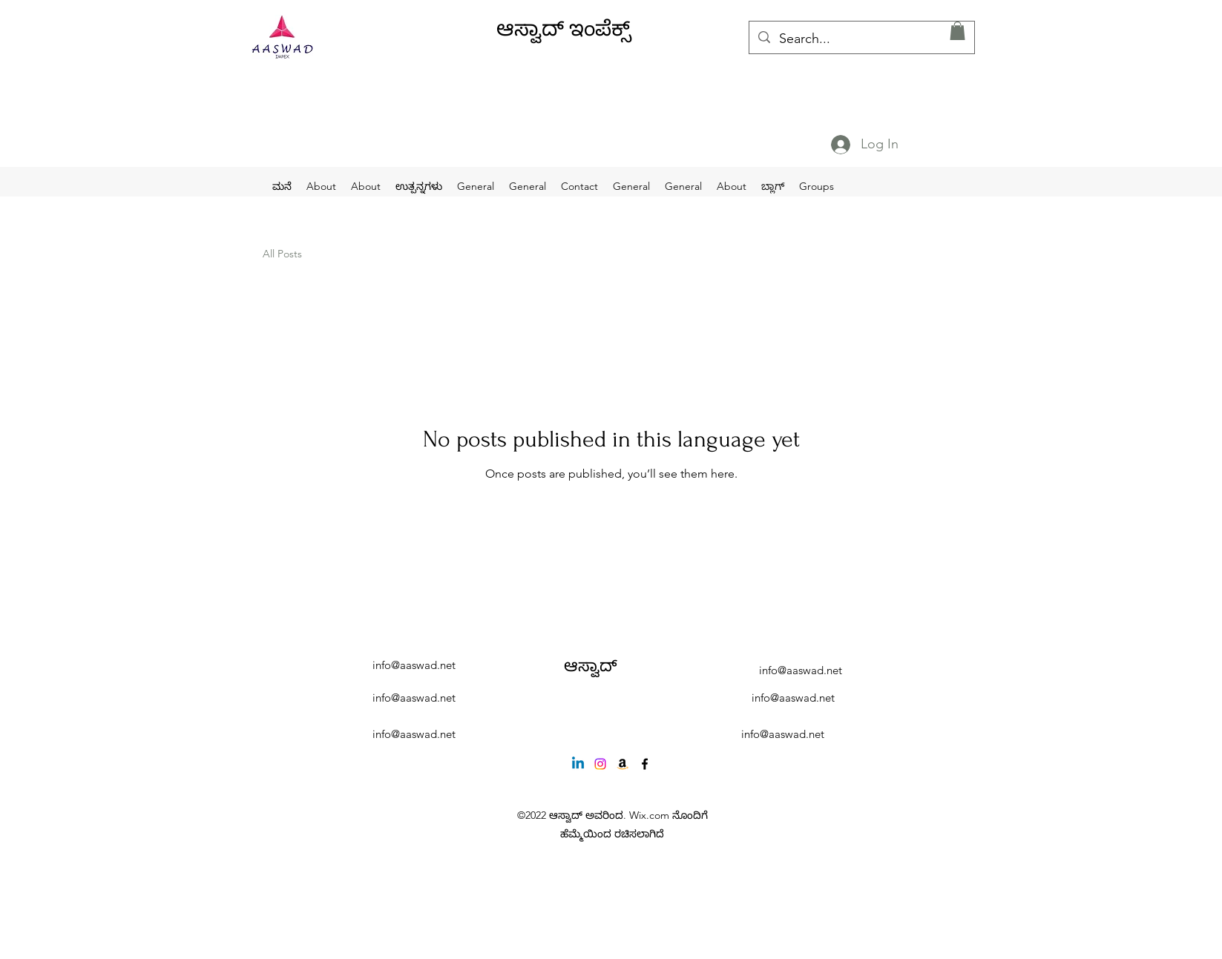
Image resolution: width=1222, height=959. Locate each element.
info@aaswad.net (414, 665)
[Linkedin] (578, 764)
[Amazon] (622, 764)
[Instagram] (600, 764)
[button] (957, 31)
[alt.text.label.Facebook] (644, 764)
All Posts (282, 253)
